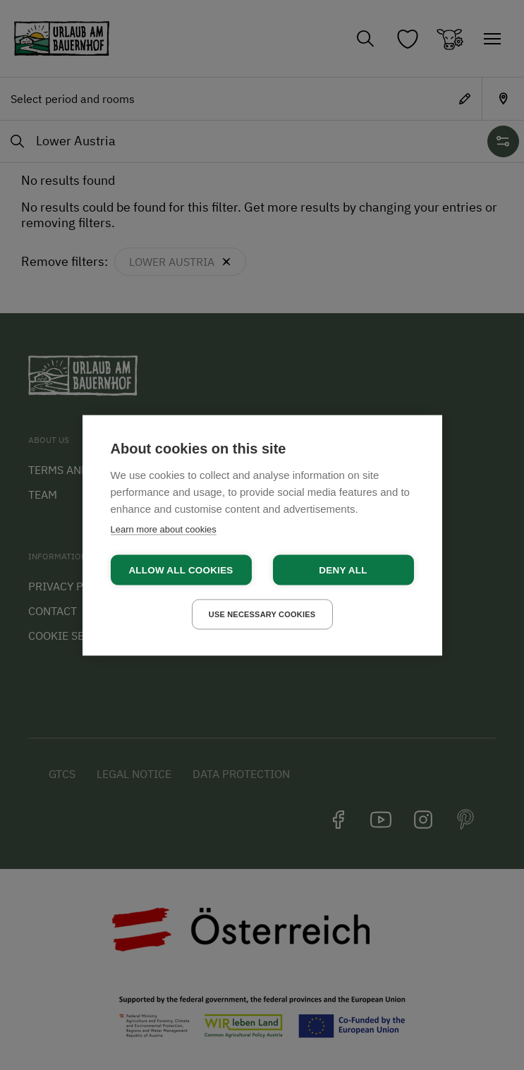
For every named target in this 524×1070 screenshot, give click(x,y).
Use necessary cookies (262, 613)
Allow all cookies (180, 569)
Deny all (343, 569)
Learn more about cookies (164, 528)
